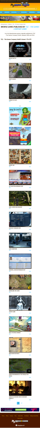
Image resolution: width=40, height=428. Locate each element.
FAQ (15, 415)
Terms (3, 415)
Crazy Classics (12, 79)
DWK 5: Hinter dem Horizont (15, 207)
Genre (28, 12)
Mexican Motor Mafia (14, 353)
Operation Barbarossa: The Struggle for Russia (18, 375)
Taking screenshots (34, 415)
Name (3, 12)
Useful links (20, 415)
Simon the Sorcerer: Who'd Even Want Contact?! (18, 398)
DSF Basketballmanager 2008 (16, 186)
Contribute (26, 415)
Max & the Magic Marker (14, 332)
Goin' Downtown (13, 249)
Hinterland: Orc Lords (14, 290)
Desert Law (11, 165)
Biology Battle (12, 58)
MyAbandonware (20, 5)
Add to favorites (10, 56)
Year (10, 12)
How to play (20, 418)
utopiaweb (20, 426)
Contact (11, 415)
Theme (36, 12)
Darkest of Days (13, 100)
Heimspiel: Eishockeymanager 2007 (17, 270)
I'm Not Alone (12, 311)
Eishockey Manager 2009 (15, 228)
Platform (19, 12)
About (7, 415)
